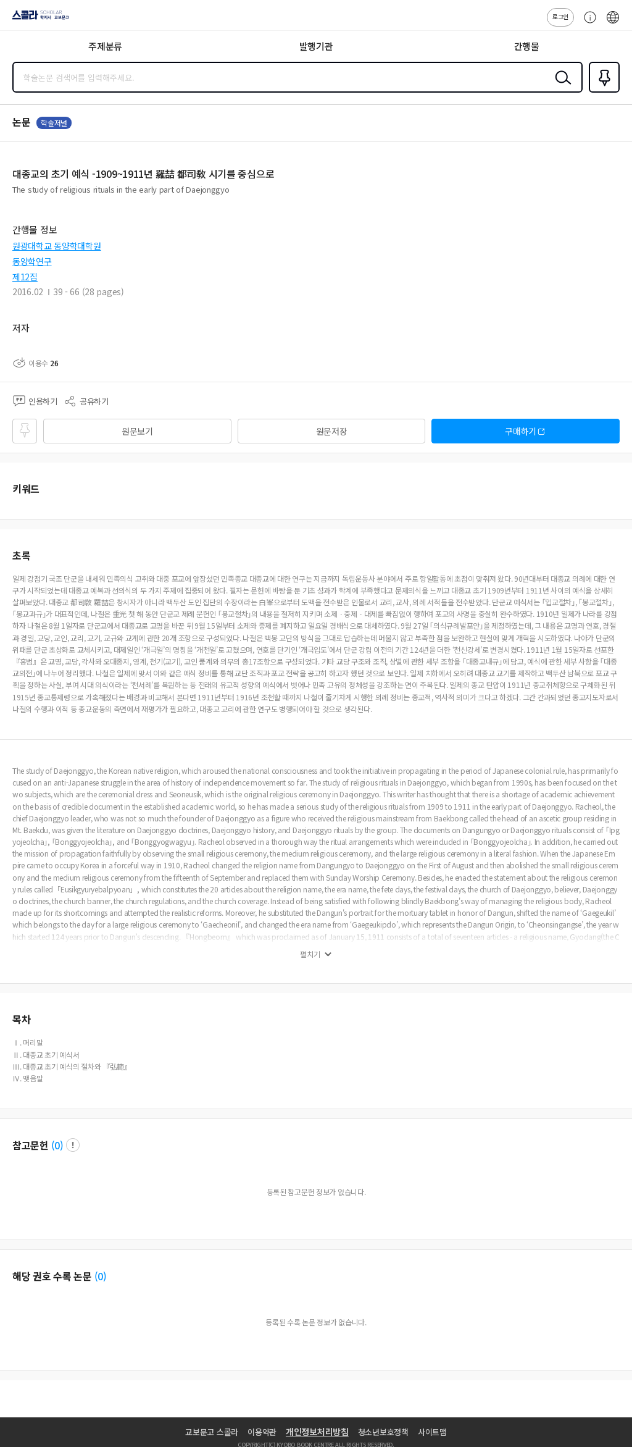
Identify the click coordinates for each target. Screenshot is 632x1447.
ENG (613, 23)
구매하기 (520, 431)
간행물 (526, 46)
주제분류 (105, 46)
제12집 (25, 277)
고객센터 (587, 23)
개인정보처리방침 (317, 1431)
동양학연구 (32, 261)
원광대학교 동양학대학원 (56, 246)
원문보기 (137, 431)
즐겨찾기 (601, 91)
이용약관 (261, 1432)
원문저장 (331, 431)
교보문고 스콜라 (211, 1432)
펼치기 (310, 954)
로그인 (560, 16)
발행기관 (316, 46)
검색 (560, 87)
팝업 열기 (73, 1145)
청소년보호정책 (383, 1432)
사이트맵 (432, 1432)
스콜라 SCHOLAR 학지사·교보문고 (37, 19)
